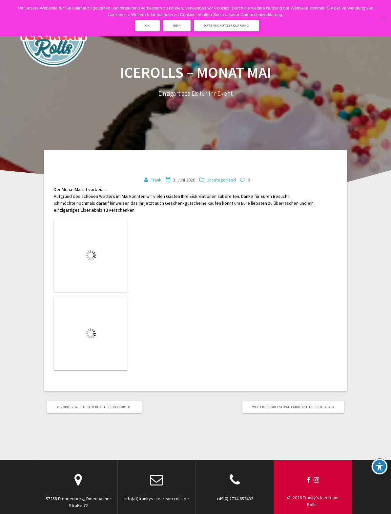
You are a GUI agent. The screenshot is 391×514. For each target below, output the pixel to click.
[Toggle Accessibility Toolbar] (379, 466)
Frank (156, 180)
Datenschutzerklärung (226, 25)
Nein (177, 25)
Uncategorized (221, 180)
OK (147, 25)
